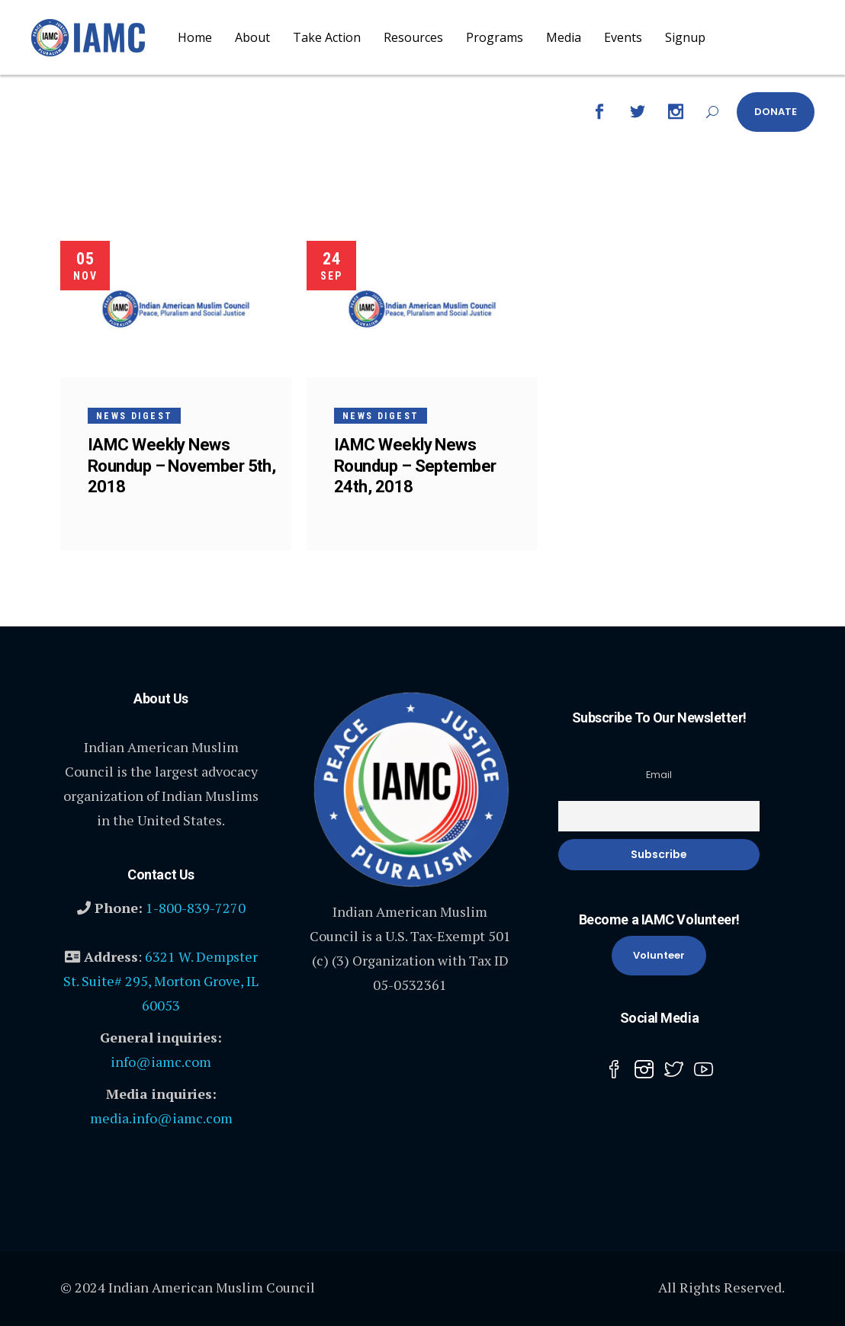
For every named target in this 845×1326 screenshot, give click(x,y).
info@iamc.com (161, 1061)
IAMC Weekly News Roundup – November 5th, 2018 (181, 465)
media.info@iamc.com (161, 1118)
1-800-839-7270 (196, 907)
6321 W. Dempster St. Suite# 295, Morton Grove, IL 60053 (161, 980)
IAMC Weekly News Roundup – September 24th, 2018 (415, 465)
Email (659, 774)
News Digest (134, 416)
